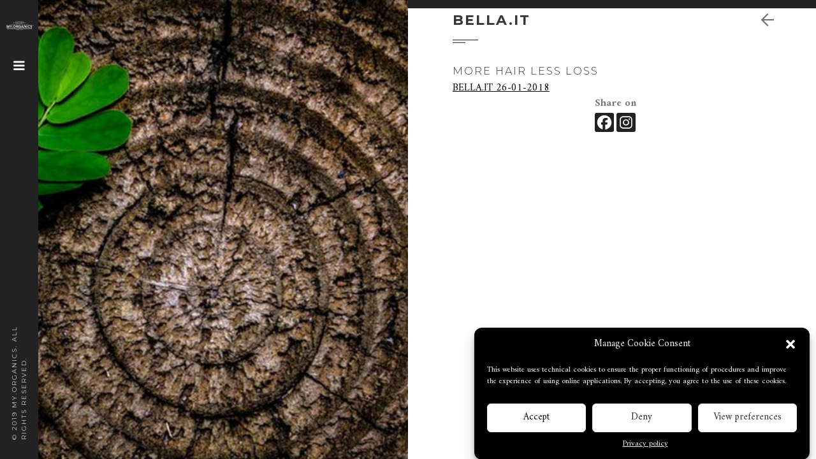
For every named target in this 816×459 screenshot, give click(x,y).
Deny (641, 418)
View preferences (747, 418)
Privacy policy (645, 445)
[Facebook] (604, 122)
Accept (536, 418)
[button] (790, 346)
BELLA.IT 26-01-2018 (501, 88)
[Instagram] (626, 122)
